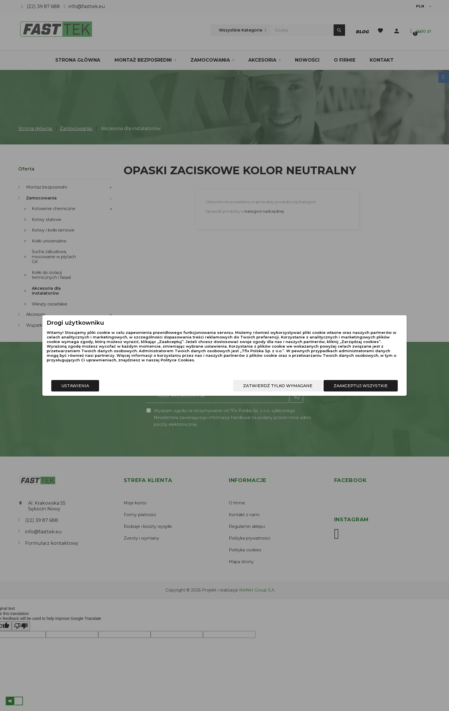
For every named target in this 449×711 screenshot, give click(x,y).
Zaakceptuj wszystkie (318, 388)
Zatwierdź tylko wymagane (235, 388)
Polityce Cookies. (220, 367)
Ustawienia (117, 388)
